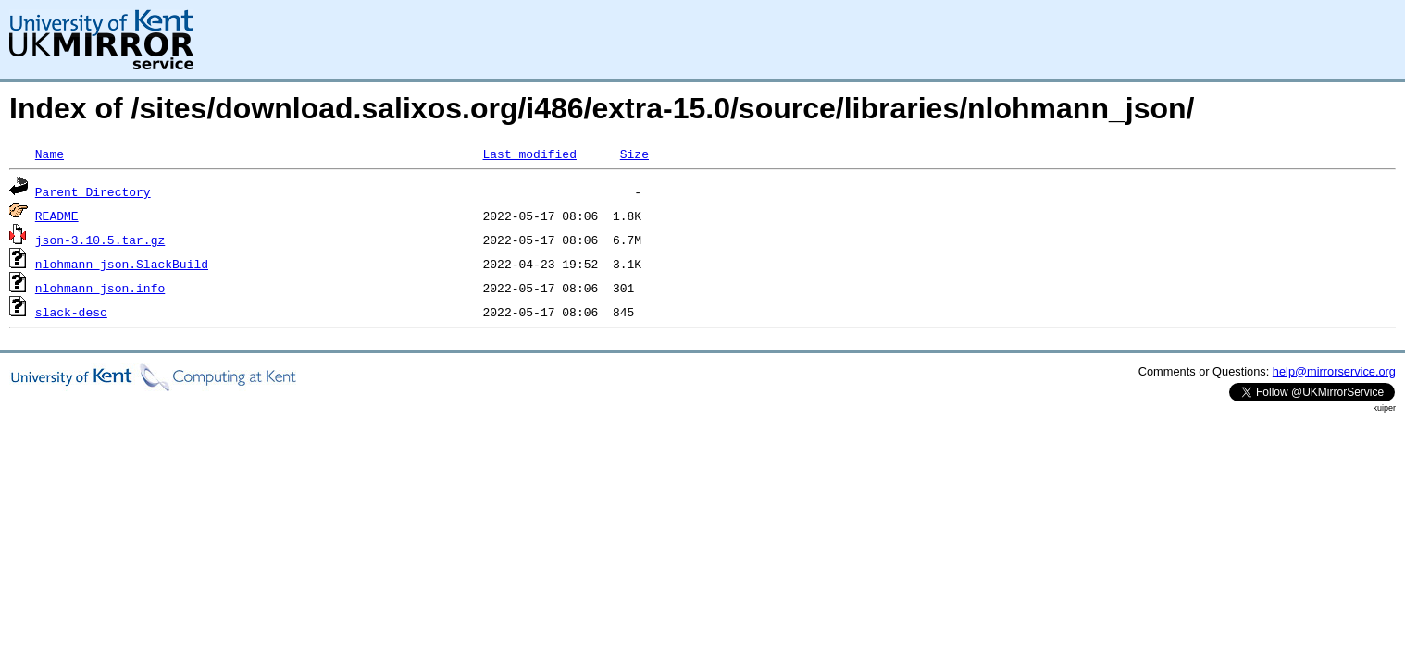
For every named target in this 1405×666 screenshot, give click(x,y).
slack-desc (71, 311)
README (57, 215)
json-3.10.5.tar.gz (100, 239)
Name (49, 153)
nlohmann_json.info (100, 287)
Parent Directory (93, 191)
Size (634, 153)
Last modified (529, 153)
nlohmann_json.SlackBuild (121, 263)
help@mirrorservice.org (1334, 371)
